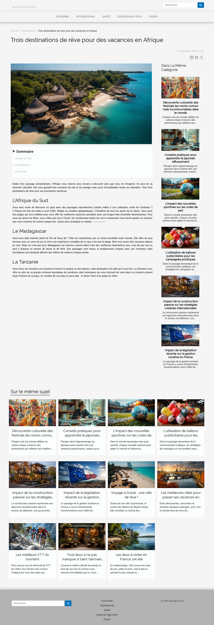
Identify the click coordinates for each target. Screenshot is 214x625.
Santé (106, 16)
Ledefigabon (98, 221)
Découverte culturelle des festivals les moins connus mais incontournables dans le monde (181, 107)
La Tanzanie (20, 171)
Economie (62, 16)
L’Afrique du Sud (22, 158)
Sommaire (24, 151)
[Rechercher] (180, 5)
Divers (153, 16)
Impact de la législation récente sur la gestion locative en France (180, 354)
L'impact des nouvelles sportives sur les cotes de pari (181, 207)
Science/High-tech (129, 16)
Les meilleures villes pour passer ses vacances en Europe (181, 497)
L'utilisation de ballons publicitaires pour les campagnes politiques (181, 256)
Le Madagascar (22, 165)
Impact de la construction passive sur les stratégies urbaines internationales (180, 305)
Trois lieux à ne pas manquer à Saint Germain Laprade (82, 559)
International (85, 16)
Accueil (14, 31)
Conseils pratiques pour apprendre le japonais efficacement (180, 158)
